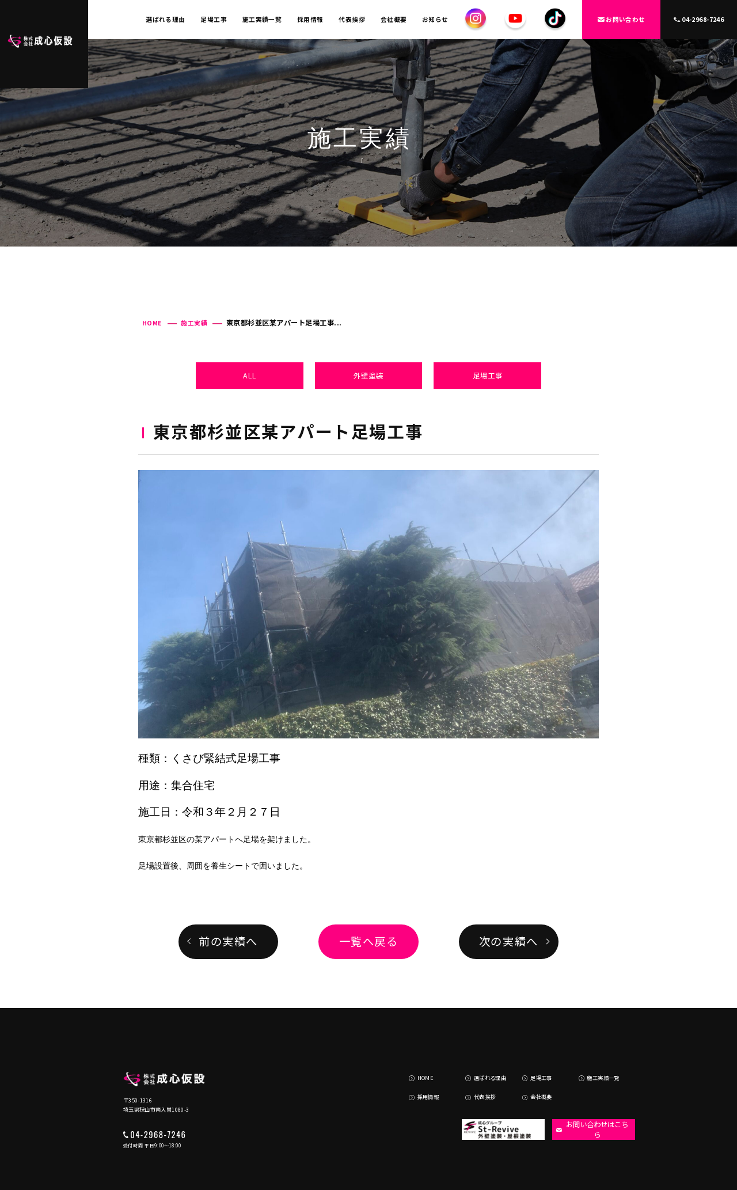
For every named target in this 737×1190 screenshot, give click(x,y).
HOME (152, 323)
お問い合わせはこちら (588, 1096)
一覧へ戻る (368, 941)
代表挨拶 (352, 19)
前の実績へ (228, 941)
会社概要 (394, 19)
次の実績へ (508, 941)
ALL (249, 375)
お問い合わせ (621, 19)
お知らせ (435, 19)
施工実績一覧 (262, 19)
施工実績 (194, 323)
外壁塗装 (368, 375)
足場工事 (213, 19)
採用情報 (310, 19)
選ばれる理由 (165, 19)
